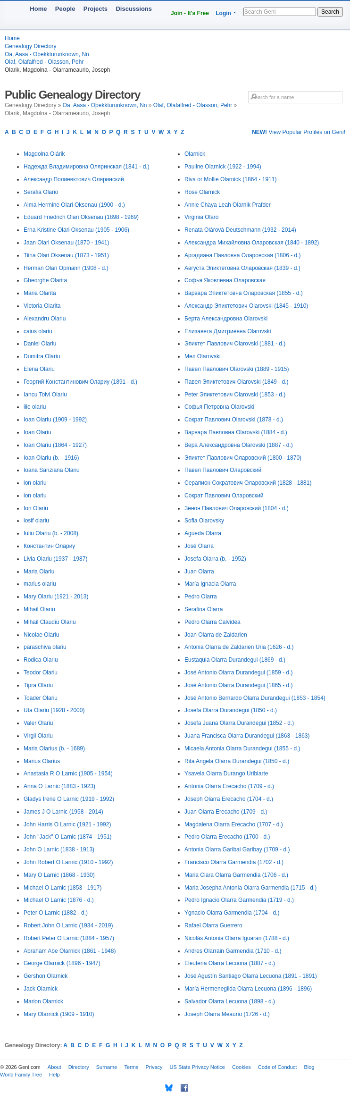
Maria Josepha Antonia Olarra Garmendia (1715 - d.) (250, 887)
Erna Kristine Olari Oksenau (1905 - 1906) (76, 230)
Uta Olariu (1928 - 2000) (54, 710)
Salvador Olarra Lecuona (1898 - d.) (229, 1001)
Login (223, 13)
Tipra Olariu (38, 685)
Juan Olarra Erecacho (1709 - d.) (225, 811)
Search (330, 11)
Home (38, 8)
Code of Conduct (277, 1067)
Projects (95, 8)
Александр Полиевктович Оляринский (74, 179)
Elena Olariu (39, 369)
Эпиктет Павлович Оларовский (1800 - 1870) (242, 457)
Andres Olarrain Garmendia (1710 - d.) (232, 951)
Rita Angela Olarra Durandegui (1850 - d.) (236, 761)
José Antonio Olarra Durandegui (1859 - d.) (238, 672)
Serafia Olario (41, 192)
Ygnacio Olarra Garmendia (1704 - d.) (231, 912)
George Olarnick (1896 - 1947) (62, 963)
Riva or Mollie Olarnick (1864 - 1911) (230, 179)
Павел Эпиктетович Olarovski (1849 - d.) (236, 381)
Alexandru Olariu (45, 318)
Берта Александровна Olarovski (225, 318)
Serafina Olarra (203, 609)
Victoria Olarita (42, 306)
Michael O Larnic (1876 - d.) (59, 900)
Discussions (134, 8)
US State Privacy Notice (197, 1067)
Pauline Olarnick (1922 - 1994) (222, 166)
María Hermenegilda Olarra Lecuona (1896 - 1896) (248, 988)
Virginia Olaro (201, 217)
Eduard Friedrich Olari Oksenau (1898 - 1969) (81, 217)
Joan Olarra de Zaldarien (215, 634)
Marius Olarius (42, 761)
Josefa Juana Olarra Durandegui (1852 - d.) (239, 723)
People (65, 8)
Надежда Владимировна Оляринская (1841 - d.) (87, 166)
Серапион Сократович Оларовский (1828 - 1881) (247, 482)
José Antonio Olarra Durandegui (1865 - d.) (238, 685)
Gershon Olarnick (45, 976)
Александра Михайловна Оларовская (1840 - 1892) (251, 242)
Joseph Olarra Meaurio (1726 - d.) (227, 1014)
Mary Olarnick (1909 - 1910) (59, 1014)
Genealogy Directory (30, 46)
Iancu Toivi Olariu (45, 394)
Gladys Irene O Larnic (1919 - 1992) (69, 799)
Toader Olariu (41, 698)
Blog (309, 1067)
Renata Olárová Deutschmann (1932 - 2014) (240, 230)
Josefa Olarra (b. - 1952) (215, 558)
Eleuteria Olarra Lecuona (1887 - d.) (229, 963)
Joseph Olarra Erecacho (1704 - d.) (228, 799)
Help (54, 1074)
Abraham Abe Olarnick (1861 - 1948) (70, 951)
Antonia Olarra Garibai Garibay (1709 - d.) (237, 849)
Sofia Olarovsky (204, 520)
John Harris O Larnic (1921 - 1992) (67, 824)
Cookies (241, 1067)
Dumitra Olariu (42, 356)
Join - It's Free (190, 13)
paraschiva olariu (45, 647)
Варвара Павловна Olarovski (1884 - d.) (235, 432)
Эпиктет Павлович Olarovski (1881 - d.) (234, 343)
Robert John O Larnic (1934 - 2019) (68, 925)
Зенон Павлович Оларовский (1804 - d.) (236, 508)
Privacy (153, 1067)
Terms (131, 1067)
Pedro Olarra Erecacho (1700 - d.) (227, 836)
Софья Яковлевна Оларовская (225, 280)
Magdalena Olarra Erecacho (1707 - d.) (233, 824)
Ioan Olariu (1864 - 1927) (55, 445)
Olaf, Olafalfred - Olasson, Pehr (44, 62)
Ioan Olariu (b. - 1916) (51, 457)
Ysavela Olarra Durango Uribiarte (226, 773)
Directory (78, 1067)
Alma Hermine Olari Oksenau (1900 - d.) (74, 205)
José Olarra (199, 546)
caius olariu (38, 331)
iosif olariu (36, 520)
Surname (106, 1067)
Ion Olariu (36, 508)
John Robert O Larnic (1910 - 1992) (68, 862)
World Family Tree (21, 1074)
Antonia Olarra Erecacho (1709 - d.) (229, 786)
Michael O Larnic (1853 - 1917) (62, 887)
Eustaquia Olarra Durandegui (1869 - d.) (234, 659)
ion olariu (35, 482)
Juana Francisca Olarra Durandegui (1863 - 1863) (246, 735)
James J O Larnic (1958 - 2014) (63, 811)
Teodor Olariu (41, 672)
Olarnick (194, 154)
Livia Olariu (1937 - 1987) (55, 558)
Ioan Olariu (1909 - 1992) (55, 419)
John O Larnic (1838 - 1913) (59, 849)
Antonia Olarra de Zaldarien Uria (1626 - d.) (238, 647)
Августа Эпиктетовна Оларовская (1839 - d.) (242, 268)
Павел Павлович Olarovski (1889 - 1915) (236, 369)
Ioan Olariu (37, 432)
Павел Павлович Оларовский (222, 470)
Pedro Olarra (200, 596)
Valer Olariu (38, 723)
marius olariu (40, 583)
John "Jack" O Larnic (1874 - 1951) (68, 836)
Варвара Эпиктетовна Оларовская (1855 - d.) (243, 293)
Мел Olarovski (202, 356)
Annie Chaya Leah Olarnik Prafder (227, 205)
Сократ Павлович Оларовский (224, 495)
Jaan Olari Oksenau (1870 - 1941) (66, 242)
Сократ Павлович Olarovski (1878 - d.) (233, 419)
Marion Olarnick (43, 1001)
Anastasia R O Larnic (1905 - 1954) (68, 773)
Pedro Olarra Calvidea (212, 622)
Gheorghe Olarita (45, 280)
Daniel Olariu (40, 343)
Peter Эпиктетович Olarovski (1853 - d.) (234, 394)
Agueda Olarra (202, 533)
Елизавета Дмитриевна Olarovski (227, 331)
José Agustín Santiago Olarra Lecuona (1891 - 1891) (250, 976)
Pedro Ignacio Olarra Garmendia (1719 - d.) (239, 900)
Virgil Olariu (38, 735)
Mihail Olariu (39, 609)
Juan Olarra (199, 571)
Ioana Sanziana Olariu (52, 470)
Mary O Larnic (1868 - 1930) (59, 875)
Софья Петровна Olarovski (219, 407)
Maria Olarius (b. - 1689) (54, 748)
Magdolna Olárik (44, 154)
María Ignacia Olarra (210, 583)
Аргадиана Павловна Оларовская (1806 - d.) (242, 255)
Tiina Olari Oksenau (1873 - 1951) (66, 255)
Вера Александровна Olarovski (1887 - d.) (238, 445)
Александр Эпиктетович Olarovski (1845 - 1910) (246, 306)
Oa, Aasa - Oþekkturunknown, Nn (47, 54)
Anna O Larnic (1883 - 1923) (59, 786)
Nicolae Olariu (41, 634)
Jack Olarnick (41, 988)
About (54, 1067)
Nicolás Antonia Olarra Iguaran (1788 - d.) (236, 938)
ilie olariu (35, 407)
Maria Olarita (40, 293)
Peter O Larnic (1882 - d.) (56, 912)
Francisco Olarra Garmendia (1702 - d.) (233, 862)
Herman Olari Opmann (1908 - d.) (66, 268)
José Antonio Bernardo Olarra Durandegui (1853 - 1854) (254, 698)
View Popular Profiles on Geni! (298, 132)
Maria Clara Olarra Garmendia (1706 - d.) (236, 875)
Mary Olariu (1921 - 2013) (56, 596)
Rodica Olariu (41, 659)
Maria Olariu (39, 571)
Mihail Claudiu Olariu (50, 622)
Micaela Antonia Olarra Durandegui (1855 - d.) (242, 748)
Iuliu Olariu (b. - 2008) (51, 533)
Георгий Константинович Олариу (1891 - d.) (80, 381)
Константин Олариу (49, 546)
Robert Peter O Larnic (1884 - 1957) (69, 938)
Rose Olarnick (202, 192)
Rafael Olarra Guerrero (213, 925)
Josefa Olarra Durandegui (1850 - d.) (230, 710)
